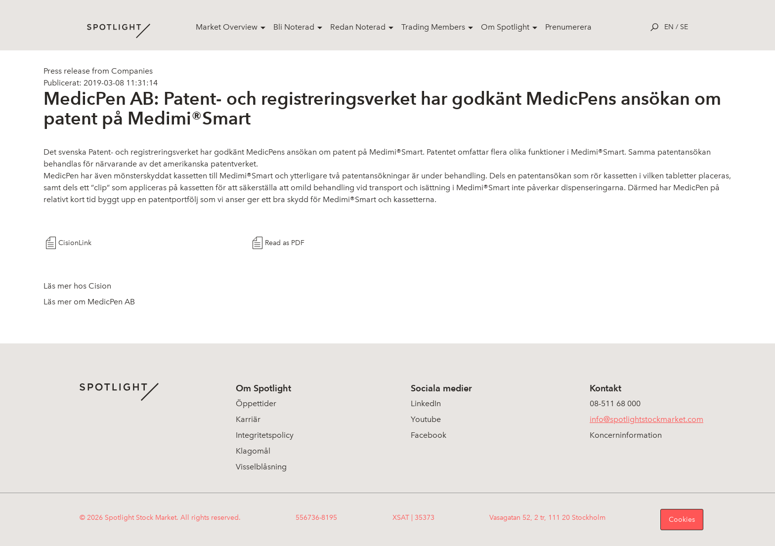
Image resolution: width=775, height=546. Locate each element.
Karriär (248, 419)
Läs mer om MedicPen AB (89, 301)
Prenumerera (568, 27)
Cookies (682, 519)
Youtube (426, 419)
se (684, 27)
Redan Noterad (358, 27)
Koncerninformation (626, 435)
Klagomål (253, 451)
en (669, 27)
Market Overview (227, 27)
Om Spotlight (505, 27)
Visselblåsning (261, 466)
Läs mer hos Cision (77, 286)
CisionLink (74, 243)
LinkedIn (426, 403)
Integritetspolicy (265, 435)
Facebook (428, 435)
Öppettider (256, 403)
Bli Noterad (293, 27)
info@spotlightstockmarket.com (646, 419)
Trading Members (433, 27)
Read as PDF (284, 243)
